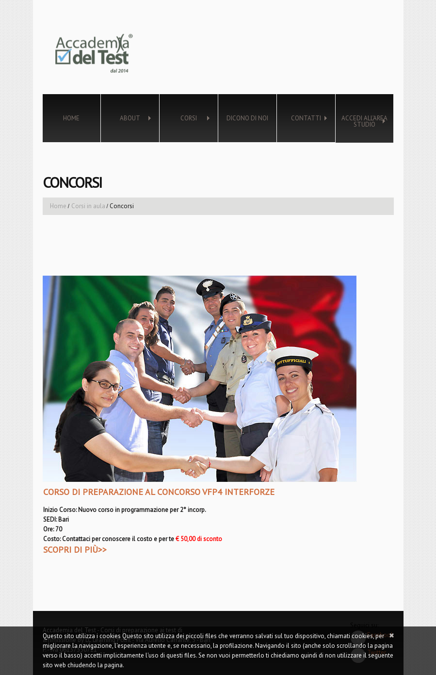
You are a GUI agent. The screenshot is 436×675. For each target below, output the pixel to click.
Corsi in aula (88, 206)
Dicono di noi (247, 118)
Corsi (185, 118)
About (126, 118)
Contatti (302, 118)
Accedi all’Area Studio (362, 121)
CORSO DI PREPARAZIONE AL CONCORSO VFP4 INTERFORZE (159, 491)
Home (71, 118)
